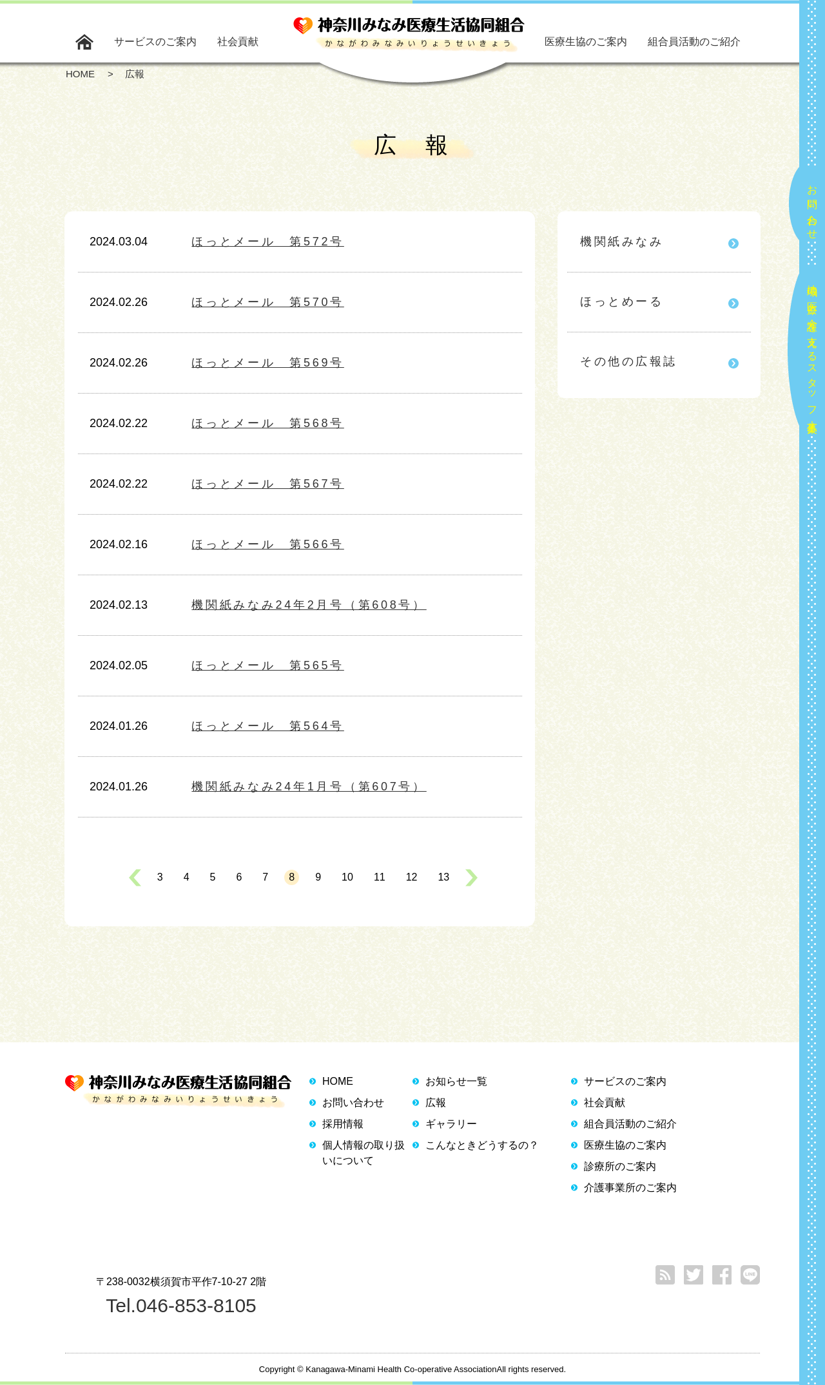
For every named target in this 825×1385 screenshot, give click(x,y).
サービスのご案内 (155, 41)
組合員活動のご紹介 (694, 41)
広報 (435, 1102)
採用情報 (343, 1123)
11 (379, 877)
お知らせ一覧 (456, 1081)
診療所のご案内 (620, 1166)
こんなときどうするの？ (482, 1145)
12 (412, 877)
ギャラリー (451, 1123)
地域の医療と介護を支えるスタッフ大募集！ (812, 353)
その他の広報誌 (628, 361)
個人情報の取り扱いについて (363, 1153)
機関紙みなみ (621, 241)
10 (347, 877)
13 (443, 877)
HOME (337, 1081)
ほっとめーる (621, 301)
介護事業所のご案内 (630, 1187)
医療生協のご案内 (586, 41)
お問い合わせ (812, 207)
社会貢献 (237, 41)
